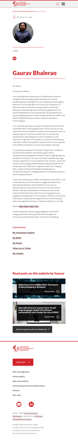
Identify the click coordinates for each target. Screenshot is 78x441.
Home (15, 11)
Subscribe (20, 362)
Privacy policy (19, 376)
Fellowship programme (26, 11)
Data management (21, 372)
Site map (17, 395)
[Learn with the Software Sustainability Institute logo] (21, 4)
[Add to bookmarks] (33, 17)
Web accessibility (20, 381)
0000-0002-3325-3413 (28, 206)
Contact (16, 390)
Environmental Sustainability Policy (29, 386)
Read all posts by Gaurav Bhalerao (31, 329)
